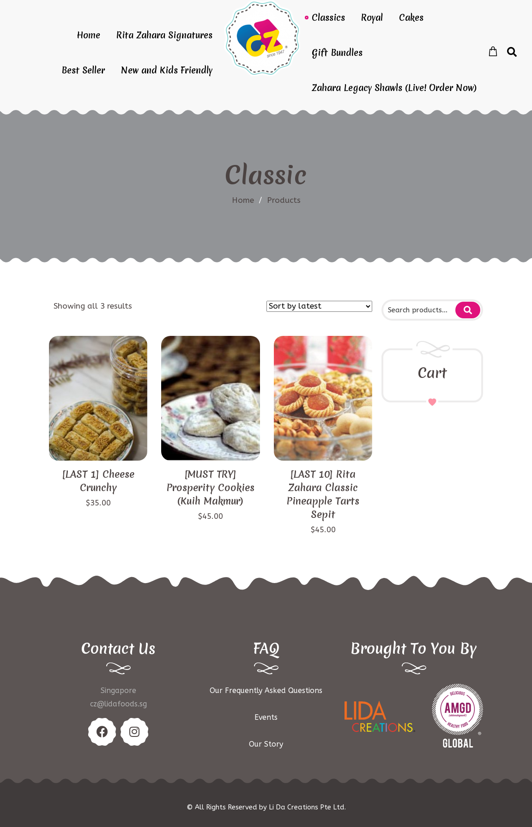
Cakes (411, 18)
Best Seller (83, 70)
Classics (328, 18)
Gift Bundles (337, 53)
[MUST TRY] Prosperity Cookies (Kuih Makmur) (210, 488)
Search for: (467, 310)
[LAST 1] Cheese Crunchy (98, 481)
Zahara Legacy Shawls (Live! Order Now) (394, 88)
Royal (372, 18)
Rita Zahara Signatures (164, 35)
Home (88, 35)
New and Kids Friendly (166, 70)
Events (266, 717)
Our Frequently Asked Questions (266, 690)
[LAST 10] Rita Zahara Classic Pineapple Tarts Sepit (322, 494)
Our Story (266, 744)
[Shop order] (319, 306)
